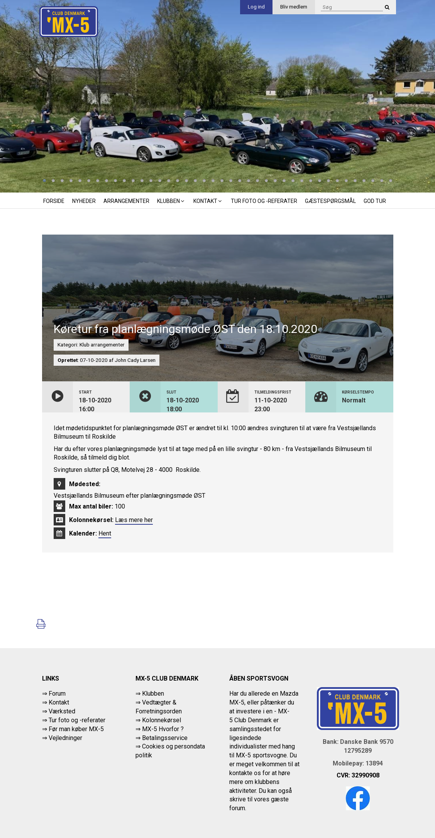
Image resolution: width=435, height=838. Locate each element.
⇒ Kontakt (55, 702)
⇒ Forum (54, 693)
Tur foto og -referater (264, 201)
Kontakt (208, 201)
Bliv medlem (293, 7)
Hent (104, 533)
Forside (53, 201)
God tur (375, 201)
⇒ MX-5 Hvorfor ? (159, 729)
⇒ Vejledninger (62, 738)
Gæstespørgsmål (330, 201)
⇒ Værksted (58, 711)
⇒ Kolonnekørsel (158, 720)
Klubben (171, 201)
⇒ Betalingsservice (161, 738)
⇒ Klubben (149, 693)
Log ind (256, 7)
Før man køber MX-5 (76, 729)
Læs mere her (134, 520)
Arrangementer (126, 201)
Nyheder (84, 201)
